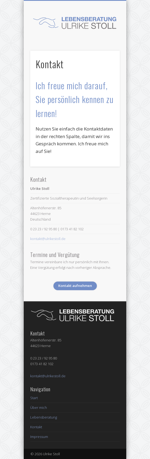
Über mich (38, 407)
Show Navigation (106, 48)
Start (34, 397)
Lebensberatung (43, 417)
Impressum (39, 436)
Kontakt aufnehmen (75, 285)
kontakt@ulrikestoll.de (48, 238)
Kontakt (36, 426)
